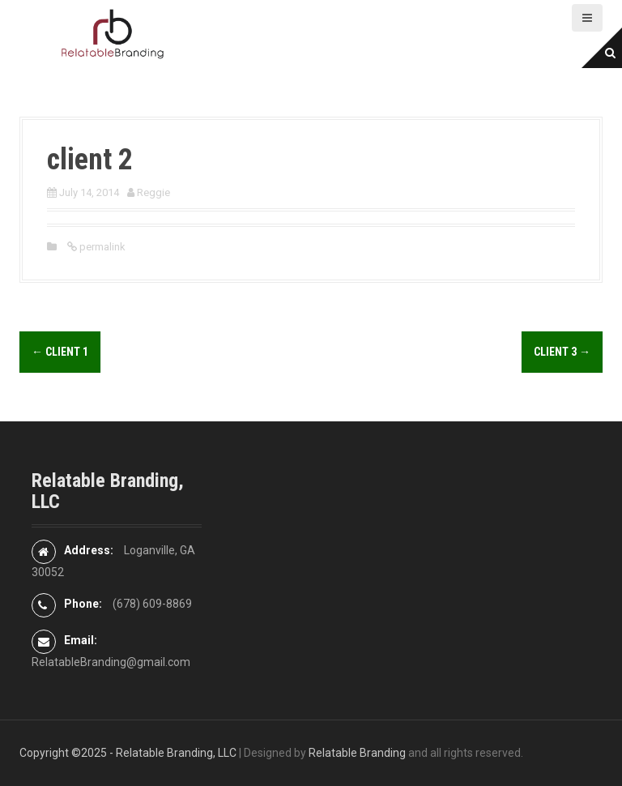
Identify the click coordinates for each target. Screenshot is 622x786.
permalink (101, 247)
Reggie (153, 192)
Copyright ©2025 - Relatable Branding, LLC (127, 752)
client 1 (60, 351)
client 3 (562, 351)
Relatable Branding (357, 752)
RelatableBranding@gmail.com (111, 662)
